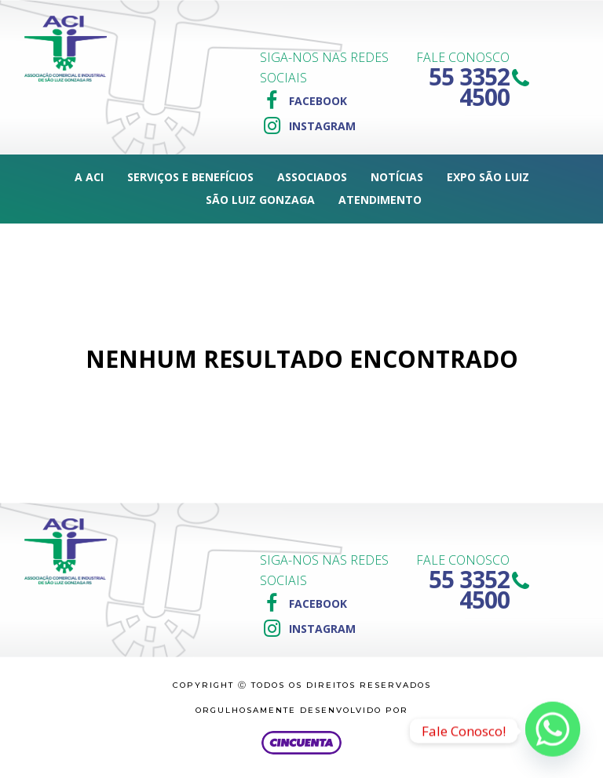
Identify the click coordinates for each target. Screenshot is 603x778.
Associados (312, 176)
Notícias (397, 176)
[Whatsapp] (552, 730)
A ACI (89, 176)
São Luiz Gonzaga (260, 199)
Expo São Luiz (488, 176)
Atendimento (380, 199)
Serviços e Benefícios (190, 176)
